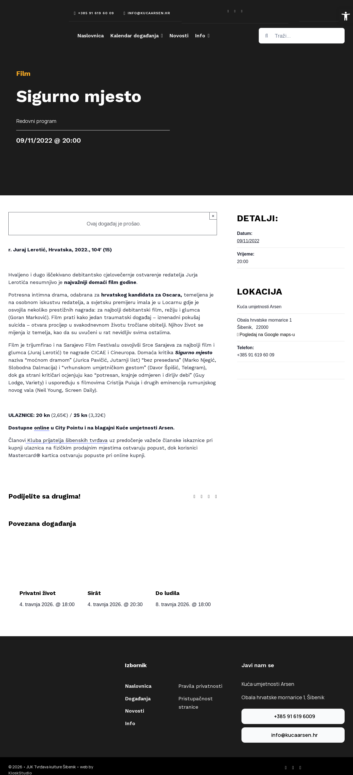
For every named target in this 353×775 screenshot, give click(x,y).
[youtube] (241, 11)
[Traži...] (302, 35)
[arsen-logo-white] (29, 14)
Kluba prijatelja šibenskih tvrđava (67, 440)
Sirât (94, 593)
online (41, 428)
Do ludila (168, 593)
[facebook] (228, 11)
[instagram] (234, 11)
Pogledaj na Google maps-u (267, 334)
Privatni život (38, 593)
